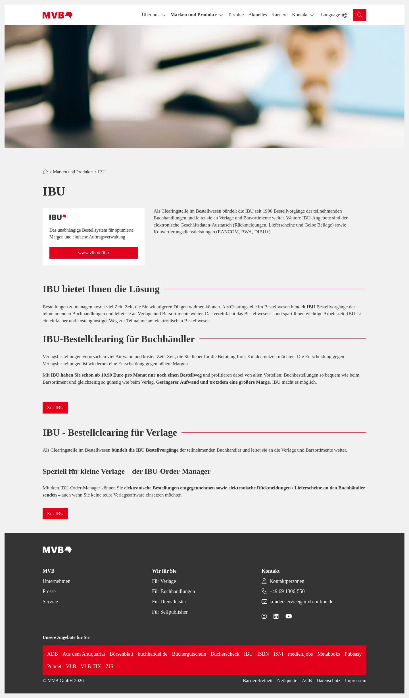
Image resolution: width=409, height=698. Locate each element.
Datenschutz (328, 680)
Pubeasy (353, 654)
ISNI (278, 654)
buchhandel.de (152, 654)
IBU (248, 654)
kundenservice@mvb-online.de (301, 601)
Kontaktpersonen (287, 581)
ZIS (109, 666)
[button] (236, 15)
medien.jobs (300, 654)
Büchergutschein (189, 654)
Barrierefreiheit (258, 680)
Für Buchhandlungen (173, 591)
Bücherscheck (225, 654)
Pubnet (54, 666)
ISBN (263, 654)
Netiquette (287, 680)
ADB (52, 654)
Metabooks (329, 654)
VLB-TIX (91, 666)
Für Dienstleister (169, 601)
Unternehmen (56, 581)
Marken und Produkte (73, 171)
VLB (71, 666)
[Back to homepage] (57, 15)
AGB (307, 680)
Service (50, 601)
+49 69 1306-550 (287, 591)
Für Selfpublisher (170, 612)
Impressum (355, 680)
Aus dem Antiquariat (83, 654)
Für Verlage (164, 581)
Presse (49, 591)
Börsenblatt (121, 654)
